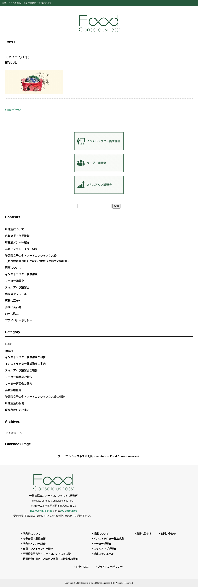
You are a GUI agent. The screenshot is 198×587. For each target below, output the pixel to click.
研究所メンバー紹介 (17, 242)
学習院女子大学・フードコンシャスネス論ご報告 (35, 396)
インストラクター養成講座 (21, 274)
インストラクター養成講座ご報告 (25, 357)
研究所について (14, 229)
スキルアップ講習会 (17, 287)
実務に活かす (13, 300)
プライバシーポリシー (18, 320)
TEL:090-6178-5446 (41, 510)
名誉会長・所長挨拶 (17, 235)
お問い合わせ (13, 307)
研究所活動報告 (14, 403)
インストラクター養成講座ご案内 (25, 363)
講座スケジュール (16, 294)
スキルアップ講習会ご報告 (21, 370)
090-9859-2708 (68, 510)
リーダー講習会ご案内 (18, 383)
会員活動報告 (13, 390)
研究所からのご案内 (17, 409)
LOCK (9, 344)
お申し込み (12, 313)
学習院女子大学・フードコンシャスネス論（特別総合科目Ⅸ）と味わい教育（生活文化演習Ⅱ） (37, 258)
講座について (13, 267)
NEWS (9, 350)
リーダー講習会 (14, 280)
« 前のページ (13, 109)
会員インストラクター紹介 (21, 249)
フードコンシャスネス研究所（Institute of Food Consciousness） (99, 456)
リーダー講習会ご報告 (18, 376)
